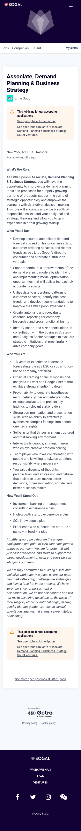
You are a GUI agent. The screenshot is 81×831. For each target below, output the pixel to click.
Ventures (40, 782)
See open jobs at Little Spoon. (36, 121)
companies (20, 48)
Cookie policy (48, 723)
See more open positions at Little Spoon (40, 679)
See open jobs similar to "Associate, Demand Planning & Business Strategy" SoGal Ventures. (42, 131)
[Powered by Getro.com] (40, 713)
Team (40, 776)
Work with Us (40, 770)
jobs (5, 48)
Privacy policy (29, 723)
